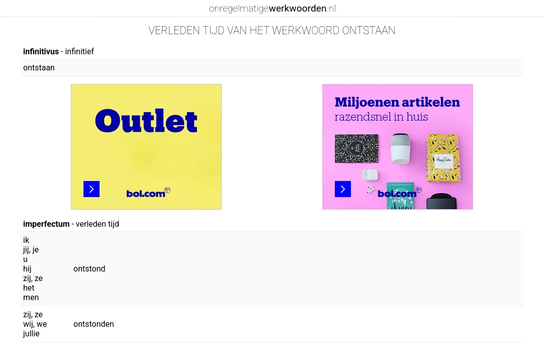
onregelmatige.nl (272, 8)
